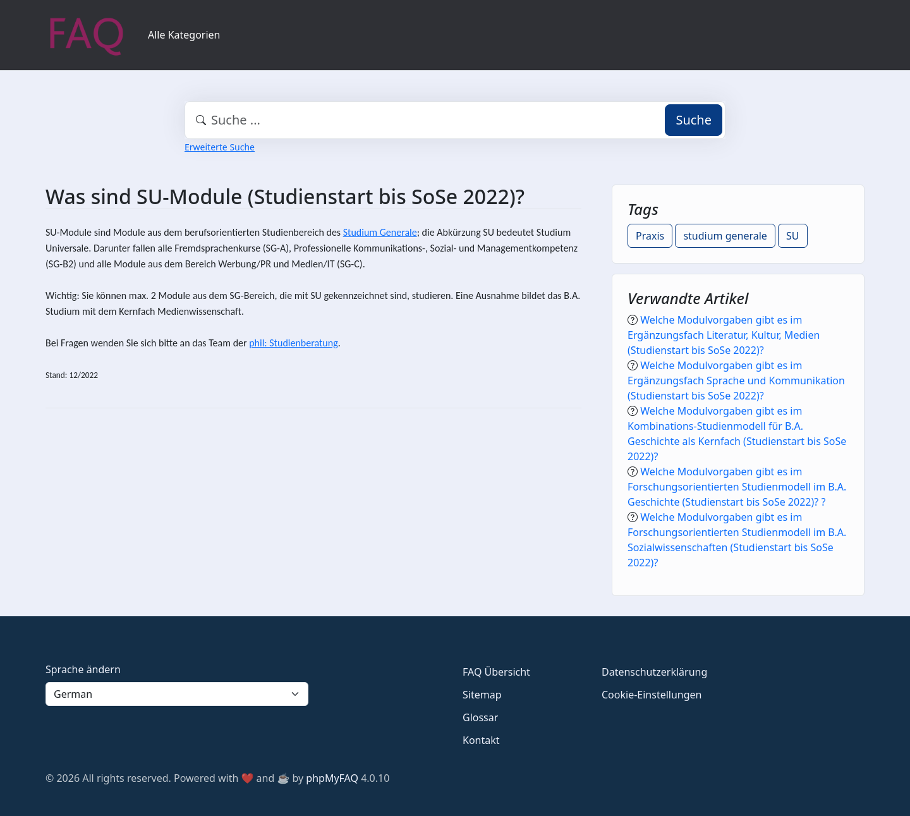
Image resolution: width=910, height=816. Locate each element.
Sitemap (482, 695)
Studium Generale (380, 232)
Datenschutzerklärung (654, 672)
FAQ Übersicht (496, 672)
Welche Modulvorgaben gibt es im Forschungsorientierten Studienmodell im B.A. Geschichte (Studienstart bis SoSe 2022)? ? (737, 487)
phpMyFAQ (332, 778)
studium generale (725, 236)
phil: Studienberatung (293, 343)
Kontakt (481, 740)
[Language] (177, 694)
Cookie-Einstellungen (651, 695)
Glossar (480, 717)
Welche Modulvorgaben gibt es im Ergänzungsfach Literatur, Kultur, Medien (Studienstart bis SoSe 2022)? (724, 335)
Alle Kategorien (184, 35)
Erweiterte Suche (220, 147)
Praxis (650, 236)
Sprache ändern (83, 669)
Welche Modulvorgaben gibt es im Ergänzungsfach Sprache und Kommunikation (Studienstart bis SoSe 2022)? (736, 380)
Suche (694, 119)
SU (792, 236)
